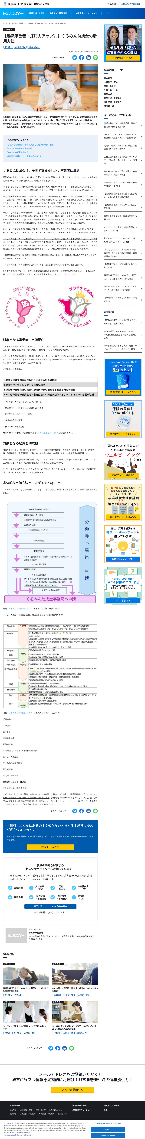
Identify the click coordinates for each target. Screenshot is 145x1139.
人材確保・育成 (20, 47)
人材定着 (7, 1033)
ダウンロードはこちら (50, 847)
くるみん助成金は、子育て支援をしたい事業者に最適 (30, 145)
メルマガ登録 (111, 4)
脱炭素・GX (109, 106)
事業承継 (18, 995)
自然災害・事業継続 (112, 98)
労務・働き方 (110, 86)
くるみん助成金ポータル (46, 433)
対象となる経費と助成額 (17, 152)
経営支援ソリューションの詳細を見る (50, 906)
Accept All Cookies (108, 1136)
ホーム (5, 23)
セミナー (110, 13)
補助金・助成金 (34, 47)
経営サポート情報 (37, 13)
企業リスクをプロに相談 (130, 4)
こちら (73, 274)
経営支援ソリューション (86, 13)
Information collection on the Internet (17, 1135)
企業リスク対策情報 (58, 13)
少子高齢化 (8, 47)
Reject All (108, 1130)
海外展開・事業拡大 (112, 102)
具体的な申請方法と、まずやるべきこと (24, 156)
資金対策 (108, 78)
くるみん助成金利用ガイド (20, 608)
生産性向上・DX (59, 995)
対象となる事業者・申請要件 (19, 148)
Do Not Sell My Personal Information (108, 1124)
